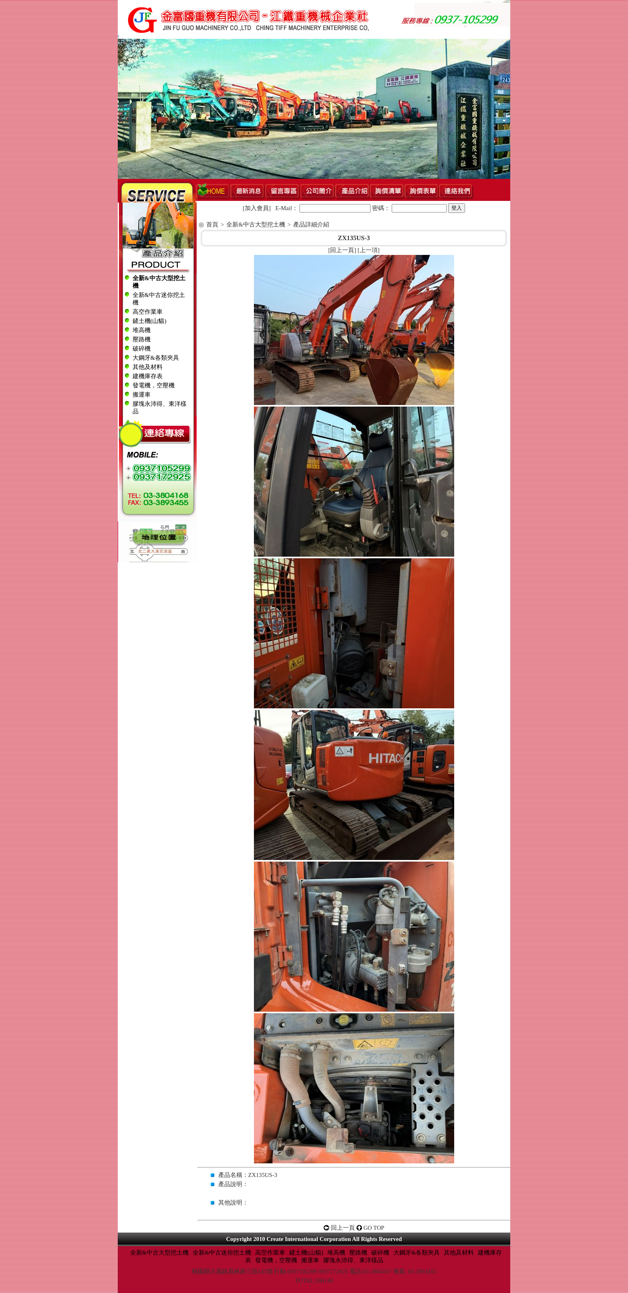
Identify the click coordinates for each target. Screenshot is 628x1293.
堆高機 (142, 330)
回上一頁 (342, 250)
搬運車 (142, 394)
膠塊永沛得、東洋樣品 (353, 1260)
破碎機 (142, 348)
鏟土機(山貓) (150, 321)
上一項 (369, 250)
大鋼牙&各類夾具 (156, 358)
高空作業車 (148, 312)
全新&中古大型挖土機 (255, 224)
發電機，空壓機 (154, 385)
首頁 (212, 224)
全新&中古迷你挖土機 (222, 1252)
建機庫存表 (148, 376)
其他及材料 (148, 367)
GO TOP (374, 1228)
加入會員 (257, 208)
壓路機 (142, 339)
